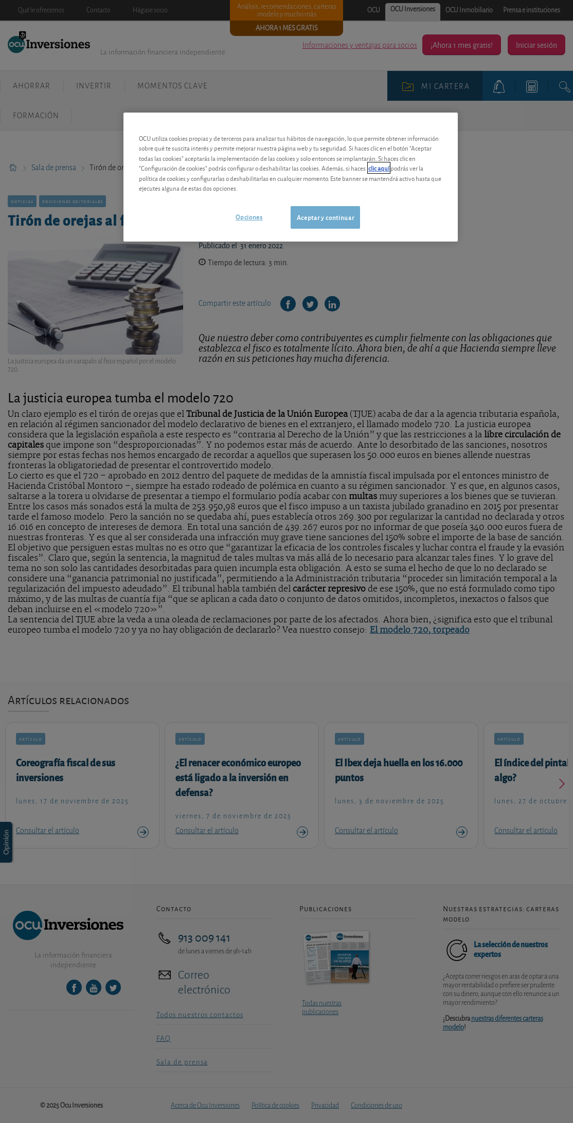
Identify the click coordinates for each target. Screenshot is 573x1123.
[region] (290, 177)
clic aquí (378, 168)
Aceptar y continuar (325, 217)
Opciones (249, 217)
